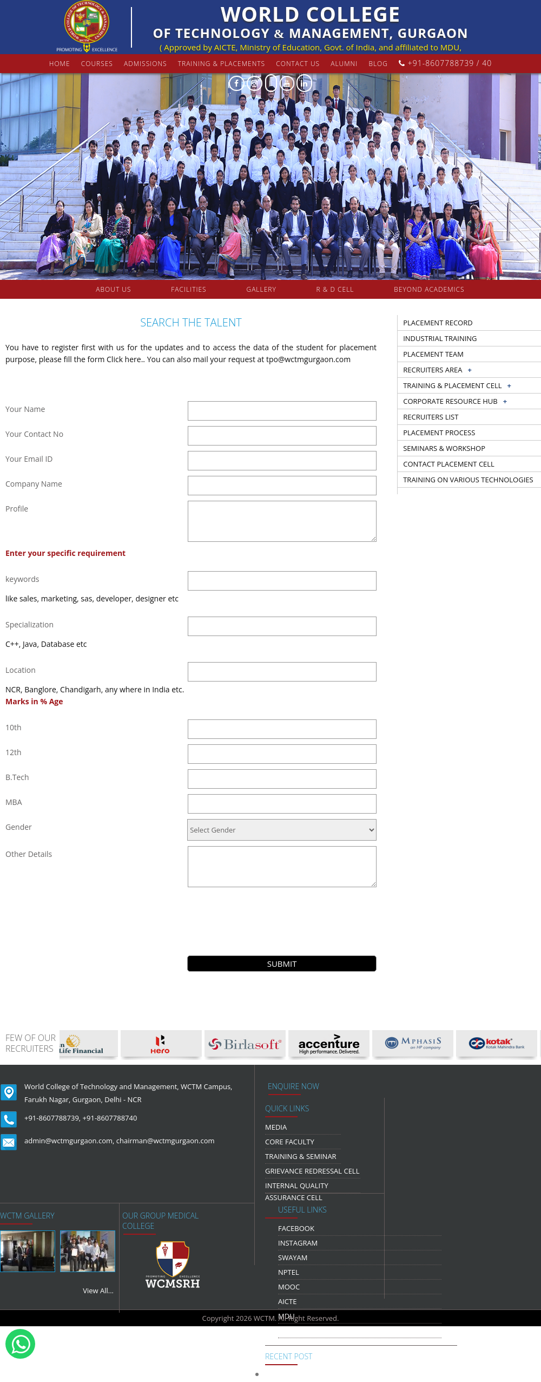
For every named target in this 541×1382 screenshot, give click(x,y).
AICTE (287, 1301)
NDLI (286, 1330)
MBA (13, 802)
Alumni (344, 63)
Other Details (28, 854)
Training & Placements (221, 63)
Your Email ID (29, 459)
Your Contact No (34, 434)
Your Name (25, 409)
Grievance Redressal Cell (312, 1171)
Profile (16, 508)
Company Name (33, 484)
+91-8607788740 (110, 1118)
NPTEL (288, 1272)
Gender (18, 827)
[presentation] (282, 914)
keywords (22, 579)
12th (13, 752)
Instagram (298, 1243)
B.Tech (17, 777)
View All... (98, 1290)
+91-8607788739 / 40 (445, 63)
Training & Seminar (301, 1156)
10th (13, 727)
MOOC (289, 1287)
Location (20, 670)
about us (113, 289)
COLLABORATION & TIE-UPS (281, 308)
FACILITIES (188, 289)
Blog (378, 63)
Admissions (145, 63)
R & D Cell (335, 289)
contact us (298, 63)
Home (59, 63)
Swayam (293, 1257)
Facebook (296, 1228)
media (276, 1127)
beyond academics (430, 289)
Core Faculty (289, 1142)
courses (97, 63)
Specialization (29, 624)
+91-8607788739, (52, 1118)
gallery (261, 289)
